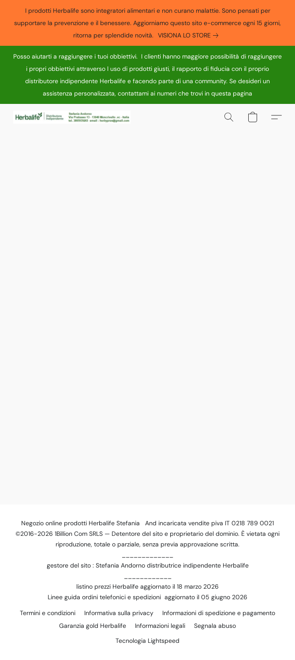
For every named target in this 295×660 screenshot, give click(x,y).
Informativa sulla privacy (118, 613)
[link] (190, 35)
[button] (75, 117)
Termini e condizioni (47, 613)
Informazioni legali (160, 626)
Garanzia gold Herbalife (92, 626)
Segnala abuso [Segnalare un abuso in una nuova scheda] (215, 626)
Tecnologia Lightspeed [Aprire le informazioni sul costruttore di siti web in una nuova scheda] (147, 641)
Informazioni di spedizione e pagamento (218, 613)
